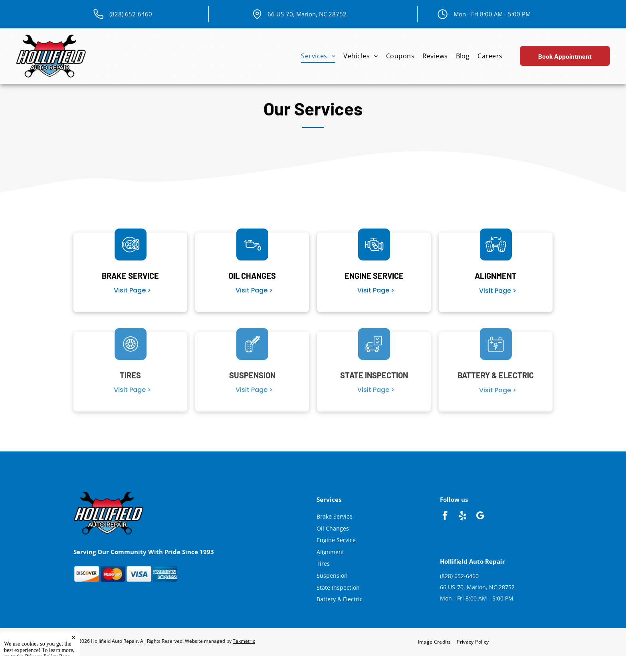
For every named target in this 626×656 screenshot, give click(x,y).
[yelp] (463, 517)
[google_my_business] (480, 517)
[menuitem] (318, 56)
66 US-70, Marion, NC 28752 (307, 14)
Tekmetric (244, 641)
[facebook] (445, 517)
